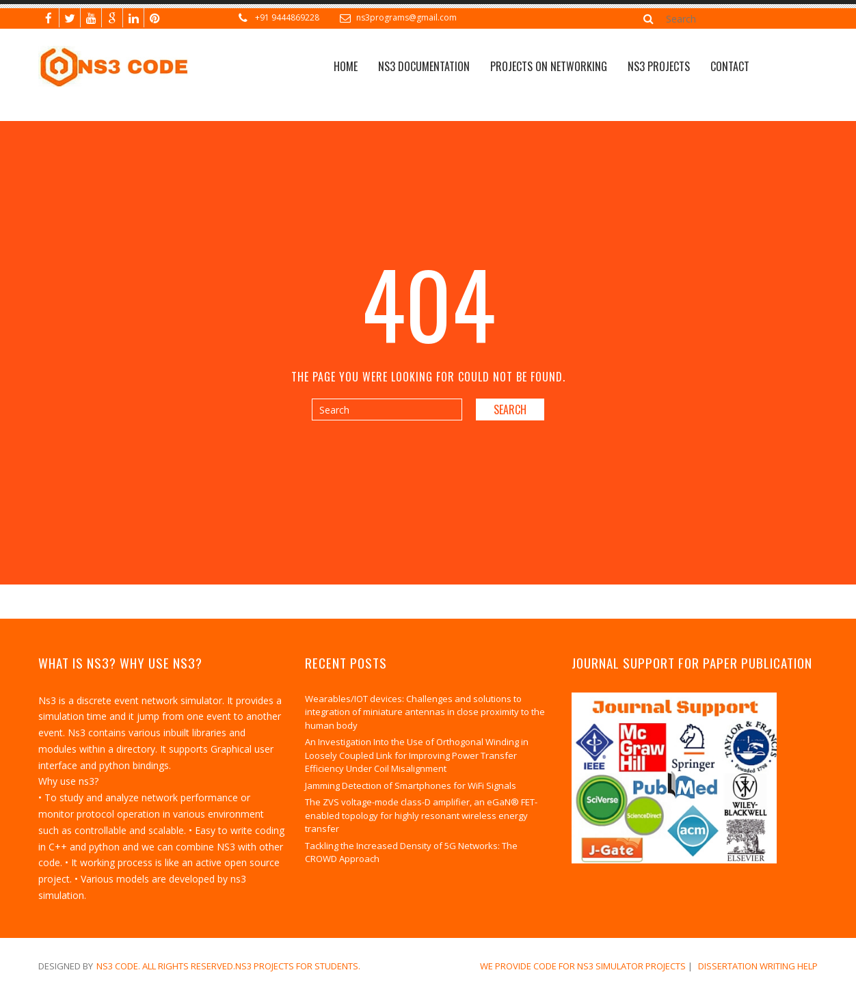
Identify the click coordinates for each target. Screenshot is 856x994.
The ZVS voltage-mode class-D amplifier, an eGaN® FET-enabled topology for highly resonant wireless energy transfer (421, 815)
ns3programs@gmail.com (406, 17)
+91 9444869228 (287, 17)
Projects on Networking (548, 66)
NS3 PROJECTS (659, 66)
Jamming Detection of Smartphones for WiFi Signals (410, 785)
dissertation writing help (758, 966)
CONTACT (729, 66)
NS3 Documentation (424, 66)
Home (346, 66)
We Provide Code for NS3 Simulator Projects (583, 966)
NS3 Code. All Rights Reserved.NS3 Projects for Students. (228, 966)
